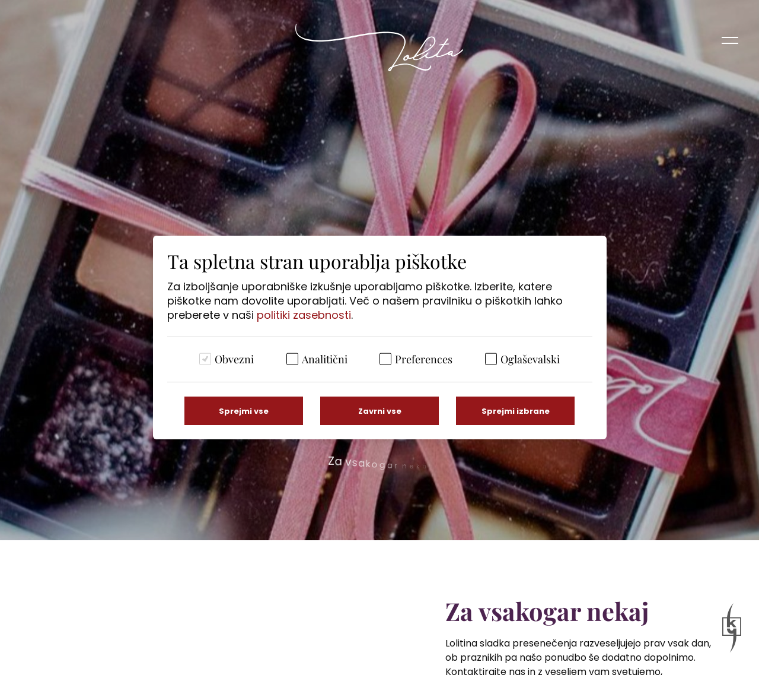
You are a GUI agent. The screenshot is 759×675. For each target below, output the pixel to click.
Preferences (423, 359)
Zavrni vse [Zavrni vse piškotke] (379, 411)
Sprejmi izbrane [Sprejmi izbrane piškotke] (515, 411)
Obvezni (234, 359)
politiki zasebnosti (304, 315)
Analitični (324, 359)
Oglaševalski (530, 359)
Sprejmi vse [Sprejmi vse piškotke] (244, 411)
